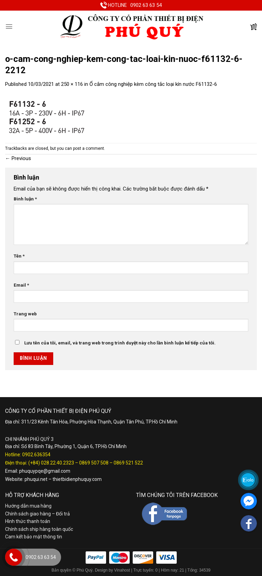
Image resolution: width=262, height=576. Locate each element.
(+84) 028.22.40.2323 (51, 463)
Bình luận (25, 198)
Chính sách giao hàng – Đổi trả (37, 513)
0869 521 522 (128, 463)
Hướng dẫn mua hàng (28, 506)
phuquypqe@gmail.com (44, 471)
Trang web (25, 313)
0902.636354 (36, 454)
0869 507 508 (93, 463)
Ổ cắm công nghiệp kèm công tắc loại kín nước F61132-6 (153, 84)
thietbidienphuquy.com (77, 479)
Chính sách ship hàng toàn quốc (39, 529)
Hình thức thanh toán (27, 521)
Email (21, 285)
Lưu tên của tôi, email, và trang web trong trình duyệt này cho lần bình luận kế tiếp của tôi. (120, 342)
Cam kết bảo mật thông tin (33, 536)
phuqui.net (36, 479)
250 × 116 (72, 84)
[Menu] (9, 26)
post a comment (88, 148)
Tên (19, 256)
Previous (18, 158)
